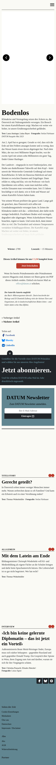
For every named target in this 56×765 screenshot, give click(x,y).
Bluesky (7, 340)
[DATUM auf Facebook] (39, 681)
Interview (8, 627)
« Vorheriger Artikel (11, 318)
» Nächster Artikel (10, 322)
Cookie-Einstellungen (10, 712)
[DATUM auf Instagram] (51, 681)
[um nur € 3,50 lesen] (51, 475)
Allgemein (8, 549)
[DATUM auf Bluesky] (45, 681)
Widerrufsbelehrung (9, 749)
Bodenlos (15, 112)
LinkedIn (8, 345)
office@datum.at (23, 283)
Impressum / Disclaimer (11, 728)
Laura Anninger (12, 133)
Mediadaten (6, 716)
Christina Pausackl (13, 668)
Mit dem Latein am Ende (26, 555)
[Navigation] (52, 5)
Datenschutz (6, 724)
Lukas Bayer (25, 133)
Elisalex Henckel (29, 668)
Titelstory (9, 476)
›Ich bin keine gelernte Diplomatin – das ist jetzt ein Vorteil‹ (26, 638)
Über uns (5, 720)
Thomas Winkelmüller (15, 499)
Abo (3, 741)
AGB (4, 745)
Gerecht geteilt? (17, 481)
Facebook (8, 335)
